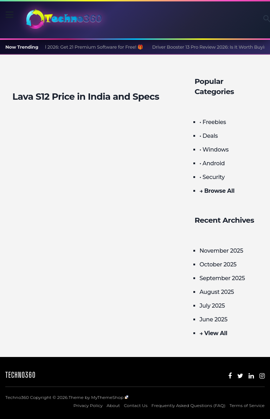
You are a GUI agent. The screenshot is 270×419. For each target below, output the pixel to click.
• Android (212, 163)
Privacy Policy (88, 405)
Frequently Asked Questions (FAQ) (189, 405)
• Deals (208, 136)
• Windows (214, 149)
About (113, 405)
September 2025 (222, 278)
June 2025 (213, 319)
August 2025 (216, 292)
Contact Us (135, 405)
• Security (212, 177)
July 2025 (212, 305)
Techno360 (20, 375)
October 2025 (217, 264)
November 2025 (221, 250)
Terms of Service (247, 405)
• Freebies (212, 122)
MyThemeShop (109, 397)
